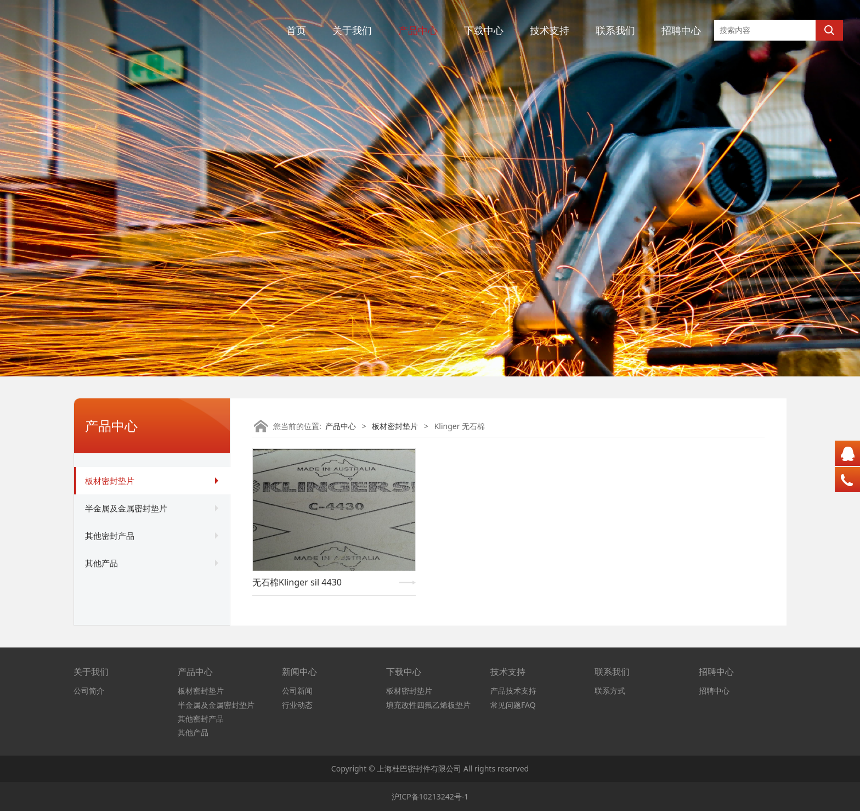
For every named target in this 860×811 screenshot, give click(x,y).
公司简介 (88, 690)
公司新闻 (297, 690)
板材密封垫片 (109, 480)
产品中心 (418, 30)
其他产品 (101, 562)
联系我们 (615, 30)
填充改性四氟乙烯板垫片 (428, 705)
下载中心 (483, 30)
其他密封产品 (109, 535)
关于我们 (352, 30)
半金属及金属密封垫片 (126, 508)
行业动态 (297, 705)
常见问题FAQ (513, 705)
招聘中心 (681, 30)
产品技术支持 (513, 690)
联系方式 (610, 690)
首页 (296, 30)
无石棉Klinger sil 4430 (297, 582)
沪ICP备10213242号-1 (430, 796)
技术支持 (549, 30)
